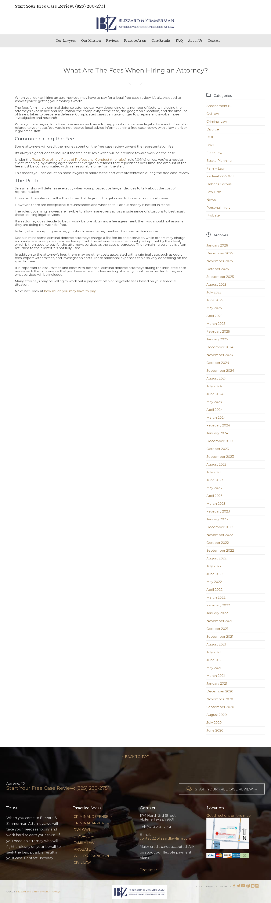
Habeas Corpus (218, 184)
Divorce (212, 129)
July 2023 (213, 472)
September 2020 (220, 707)
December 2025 (219, 253)
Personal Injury (218, 208)
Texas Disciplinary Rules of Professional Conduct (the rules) (79, 160)
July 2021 (213, 652)
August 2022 (216, 558)
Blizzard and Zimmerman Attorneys (38, 891)
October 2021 (217, 629)
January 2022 (217, 613)
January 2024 (217, 433)
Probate (213, 215)
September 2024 (220, 371)
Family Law (215, 168)
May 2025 (214, 308)
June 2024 (214, 394)
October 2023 (217, 449)
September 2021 (219, 636)
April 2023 (214, 496)
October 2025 (217, 269)
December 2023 (219, 441)
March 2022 (215, 597)
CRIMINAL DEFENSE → (93, 817)
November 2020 (219, 699)
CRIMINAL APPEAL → (92, 823)
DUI (209, 137)
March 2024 (216, 417)
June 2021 (214, 660)
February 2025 (218, 331)
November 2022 (219, 535)
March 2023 (215, 504)
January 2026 (217, 245)
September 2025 (220, 277)
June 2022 (214, 574)
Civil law (212, 114)
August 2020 (216, 715)
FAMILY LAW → (86, 843)
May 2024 (214, 402)
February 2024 (218, 425)
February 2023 (218, 511)
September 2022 (220, 550)
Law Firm (213, 192)
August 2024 (216, 378)
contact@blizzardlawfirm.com (165, 838)
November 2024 (219, 355)
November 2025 (219, 261)
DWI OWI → (84, 830)
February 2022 (218, 605)
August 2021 (216, 644)
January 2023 (217, 519)
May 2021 (213, 668)
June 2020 (214, 730)
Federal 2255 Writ (220, 176)
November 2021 (219, 621)
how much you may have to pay (69, 291)
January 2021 (216, 683)
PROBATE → (84, 849)
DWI (210, 145)
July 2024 (214, 386)
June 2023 (214, 480)
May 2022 (214, 582)
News (211, 200)
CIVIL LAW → (84, 863)
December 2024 (219, 347)
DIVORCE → (84, 836)
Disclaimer (148, 870)
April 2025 (214, 316)
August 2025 (216, 284)
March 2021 (215, 676)
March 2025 (215, 324)
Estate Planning (219, 161)
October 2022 (217, 543)
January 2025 (217, 339)
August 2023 (216, 464)
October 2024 (217, 363)
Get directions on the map (228, 816)
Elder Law (214, 153)
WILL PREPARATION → (93, 856)
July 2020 (214, 723)
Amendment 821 (220, 106)
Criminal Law (216, 121)
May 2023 (214, 488)
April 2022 (214, 590)
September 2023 (220, 457)
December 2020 (219, 691)
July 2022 (213, 566)
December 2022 (219, 527)
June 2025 (214, 300)
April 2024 (214, 410)
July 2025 (213, 292)
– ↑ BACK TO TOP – (135, 757)
